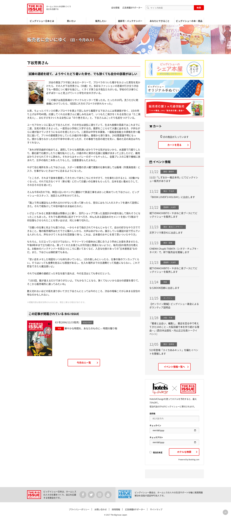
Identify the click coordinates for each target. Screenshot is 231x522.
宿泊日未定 (156, 452)
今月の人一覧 (84, 362)
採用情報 (116, 509)
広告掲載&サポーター (132, 7)
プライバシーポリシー (79, 509)
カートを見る (174, 145)
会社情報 (115, 7)
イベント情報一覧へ (174, 366)
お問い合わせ (100, 509)
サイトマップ (156, 509)
